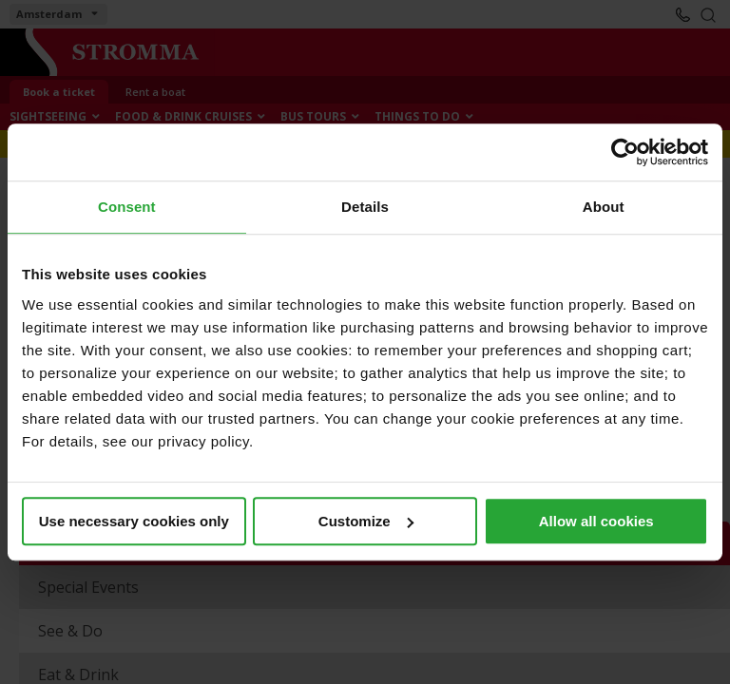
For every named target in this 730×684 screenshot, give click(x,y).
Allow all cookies (596, 521)
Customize (365, 521)
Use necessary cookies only (134, 521)
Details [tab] (365, 207)
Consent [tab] (127, 207)
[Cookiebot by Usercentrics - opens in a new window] (625, 152)
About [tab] (603, 207)
